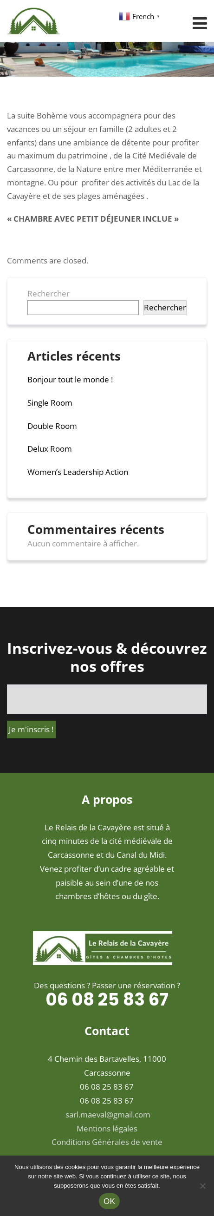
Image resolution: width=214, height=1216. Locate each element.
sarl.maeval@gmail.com (107, 1114)
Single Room (49, 402)
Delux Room (49, 448)
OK (109, 1201)
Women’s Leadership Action (77, 472)
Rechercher (48, 293)
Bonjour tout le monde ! (70, 379)
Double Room (52, 426)
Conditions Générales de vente (107, 1142)
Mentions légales (107, 1128)
